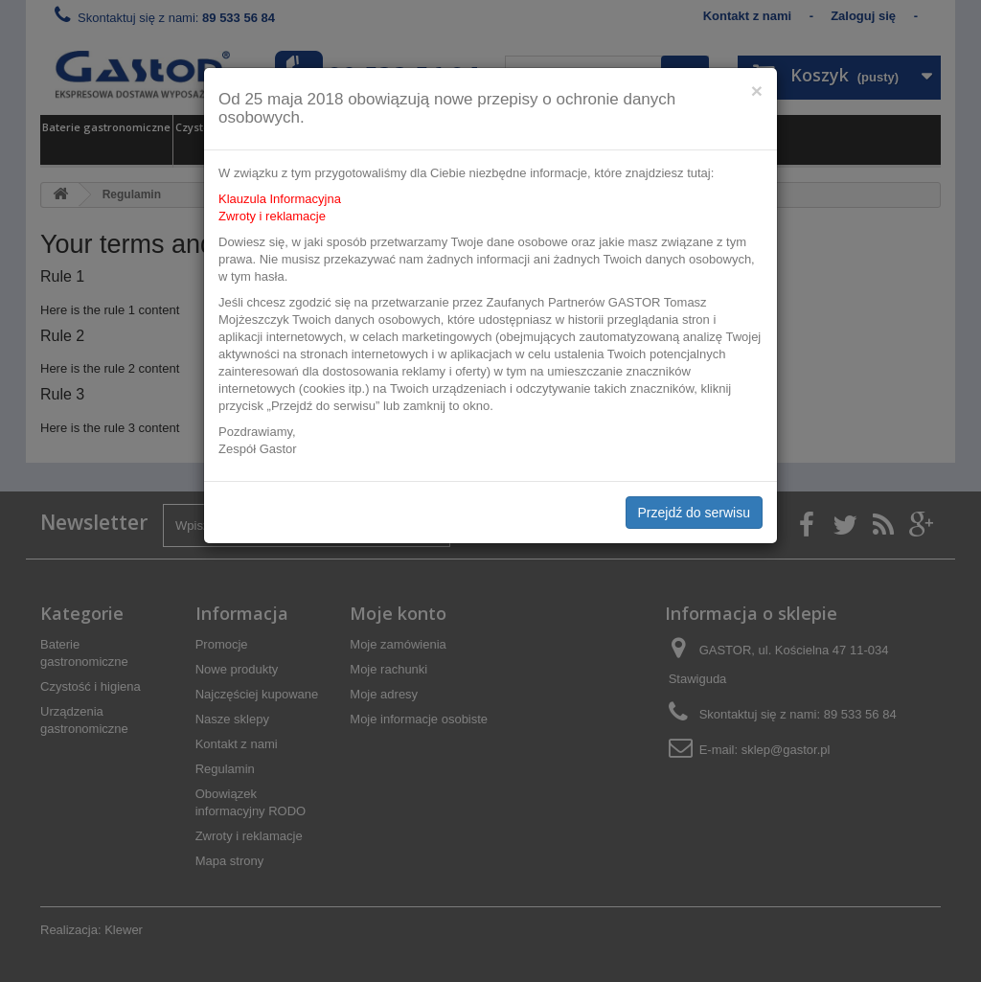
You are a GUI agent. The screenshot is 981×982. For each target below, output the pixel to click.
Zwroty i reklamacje (272, 216)
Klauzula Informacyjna (279, 199)
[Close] (757, 90)
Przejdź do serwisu (694, 512)
